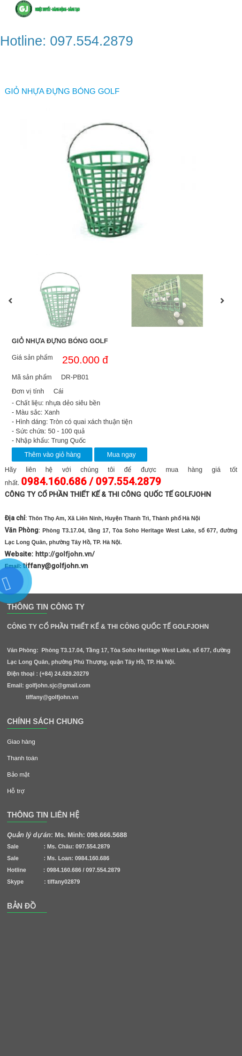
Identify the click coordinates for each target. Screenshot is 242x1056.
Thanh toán (22, 758)
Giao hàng (21, 741)
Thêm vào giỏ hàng (52, 454)
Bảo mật (18, 774)
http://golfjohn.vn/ (65, 554)
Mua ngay (121, 454)
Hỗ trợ (15, 790)
